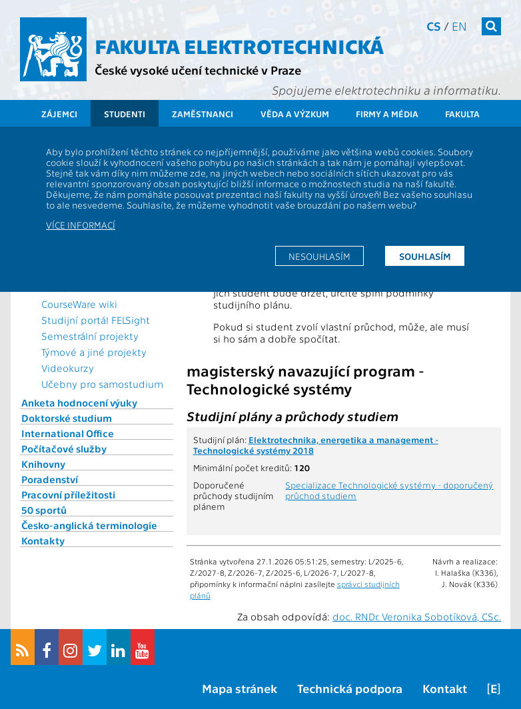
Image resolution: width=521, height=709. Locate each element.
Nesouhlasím (319, 256)
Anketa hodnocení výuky (79, 402)
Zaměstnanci (202, 114)
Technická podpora (349, 688)
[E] (493, 688)
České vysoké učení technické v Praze (198, 70)
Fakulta (462, 114)
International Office (67, 433)
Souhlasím (425, 256)
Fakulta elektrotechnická (239, 45)
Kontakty (43, 540)
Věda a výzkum (294, 114)
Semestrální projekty (90, 336)
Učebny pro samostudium (102, 384)
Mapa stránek (239, 688)
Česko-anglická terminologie (89, 525)
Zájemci (59, 114)
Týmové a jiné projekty (94, 352)
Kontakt (444, 688)
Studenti (124, 114)
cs (433, 26)
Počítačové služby (64, 448)
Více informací (80, 224)
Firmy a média (387, 114)
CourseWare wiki (79, 304)
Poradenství (49, 479)
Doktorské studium (66, 418)
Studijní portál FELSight (95, 320)
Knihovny (43, 464)
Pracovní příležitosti (68, 494)
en (459, 26)
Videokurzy (67, 368)
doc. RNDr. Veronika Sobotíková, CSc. (416, 616)
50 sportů (44, 510)
